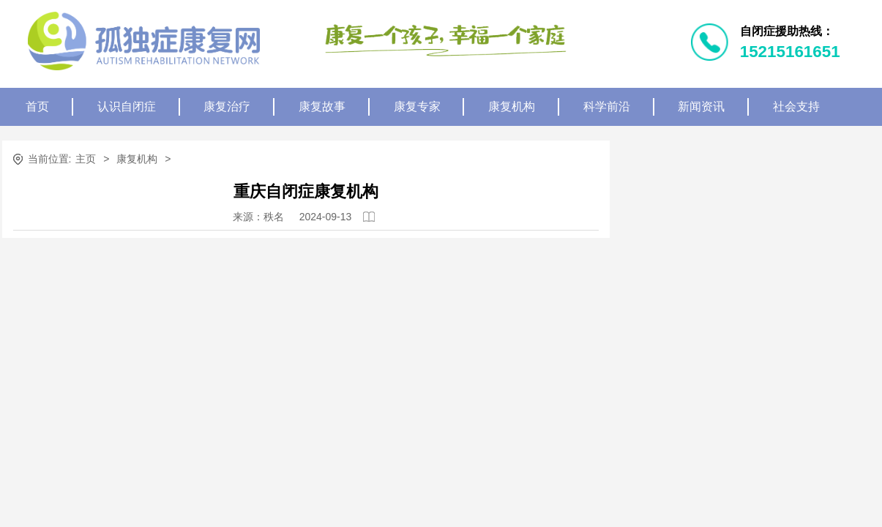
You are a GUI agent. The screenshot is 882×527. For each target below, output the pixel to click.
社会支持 (796, 106)
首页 (37, 106)
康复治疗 (226, 106)
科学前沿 (606, 106)
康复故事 (322, 106)
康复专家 (417, 106)
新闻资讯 (701, 106)
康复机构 (511, 106)
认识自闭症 (126, 106)
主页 (85, 159)
